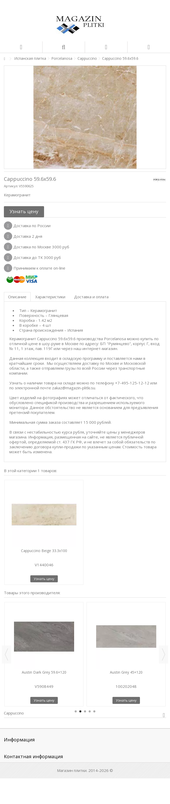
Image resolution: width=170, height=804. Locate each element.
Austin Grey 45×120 (126, 672)
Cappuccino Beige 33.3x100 (44, 550)
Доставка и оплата (91, 296)
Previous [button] (6, 654)
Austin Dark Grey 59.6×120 (44, 672)
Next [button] (163, 654)
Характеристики (50, 296)
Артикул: (11, 186)
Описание (17, 296)
